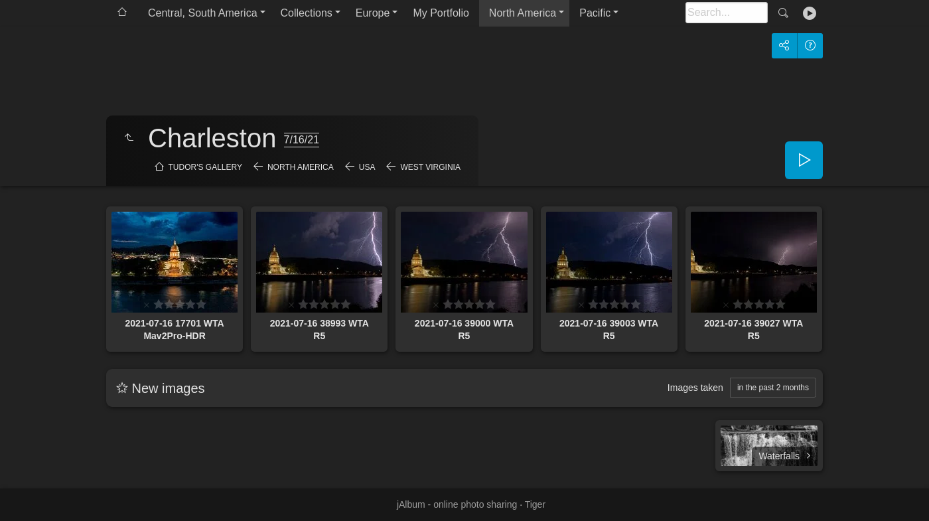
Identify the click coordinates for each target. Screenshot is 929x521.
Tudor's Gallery (205, 167)
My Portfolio (440, 13)
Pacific (594, 13)
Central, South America (202, 13)
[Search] (726, 12)
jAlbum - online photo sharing (457, 504)
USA (367, 167)
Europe (373, 13)
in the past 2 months (773, 387)
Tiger (535, 504)
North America (522, 13)
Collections (306, 13)
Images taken (695, 387)
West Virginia (430, 167)
